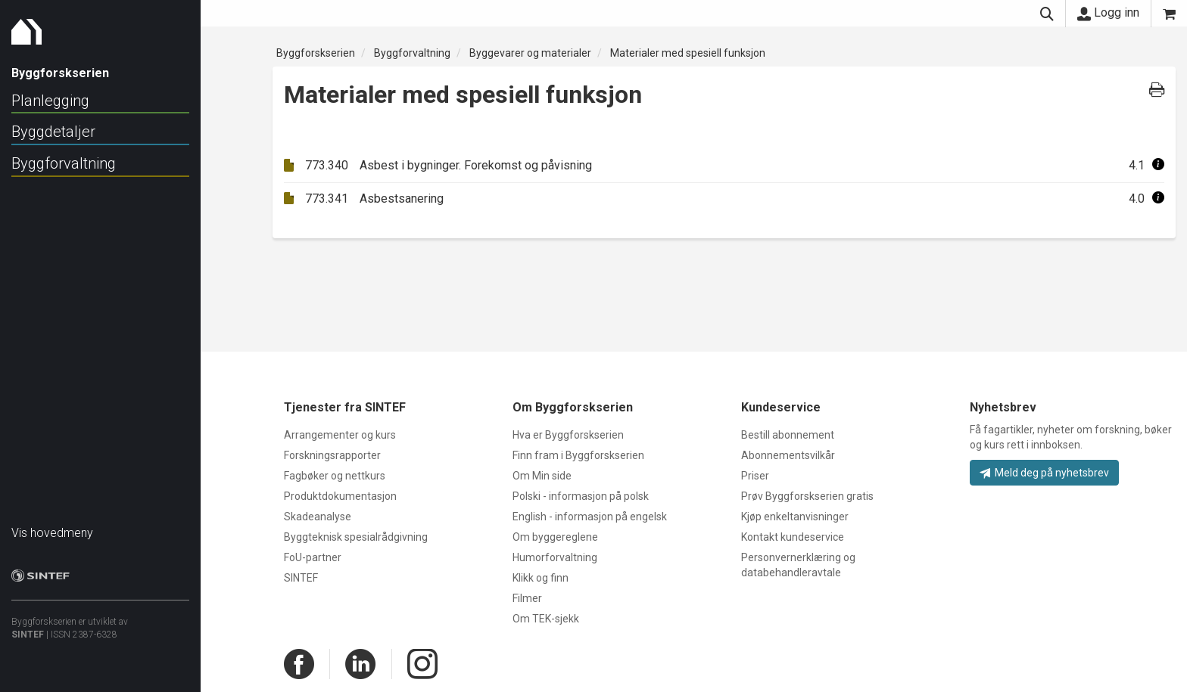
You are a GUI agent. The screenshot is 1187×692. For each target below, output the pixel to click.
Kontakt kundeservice (792, 537)
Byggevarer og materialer (530, 53)
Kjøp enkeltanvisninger (795, 516)
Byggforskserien (315, 53)
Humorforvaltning (554, 557)
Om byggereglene (555, 537)
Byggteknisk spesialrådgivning (356, 537)
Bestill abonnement (787, 435)
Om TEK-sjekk (545, 619)
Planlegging (50, 101)
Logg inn (1108, 12)
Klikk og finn (540, 578)
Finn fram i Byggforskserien (578, 455)
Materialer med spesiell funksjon (687, 53)
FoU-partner (312, 557)
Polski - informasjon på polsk (580, 496)
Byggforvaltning (63, 163)
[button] (1158, 165)
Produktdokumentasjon (340, 496)
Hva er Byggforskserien (568, 435)
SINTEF (27, 627)
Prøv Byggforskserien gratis (807, 496)
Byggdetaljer (53, 132)
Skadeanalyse (317, 516)
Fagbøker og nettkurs (334, 476)
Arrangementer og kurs (340, 435)
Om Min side (542, 476)
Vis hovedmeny (52, 525)
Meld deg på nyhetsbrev (1044, 473)
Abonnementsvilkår (788, 455)
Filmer (527, 598)
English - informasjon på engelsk (589, 516)
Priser (755, 476)
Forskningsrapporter (332, 455)
